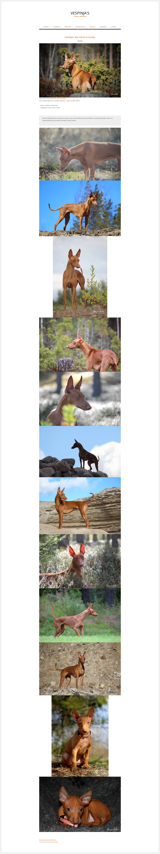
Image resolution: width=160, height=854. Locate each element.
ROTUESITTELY (80, 27)
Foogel (67, 101)
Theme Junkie (54, 842)
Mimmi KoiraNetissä (60, 98)
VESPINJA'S (80, 12)
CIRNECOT (56, 27)
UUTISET (114, 27)
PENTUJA (93, 27)
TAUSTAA (45, 27)
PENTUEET (67, 27)
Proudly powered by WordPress (47, 840)
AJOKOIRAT (103, 27)
